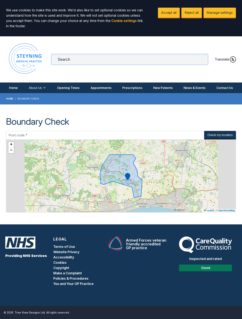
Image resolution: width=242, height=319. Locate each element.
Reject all (192, 13)
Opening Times (68, 88)
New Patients (163, 88)
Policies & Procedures (70, 278)
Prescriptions (132, 88)
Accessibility (63, 257)
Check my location (220, 135)
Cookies (60, 263)
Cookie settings (124, 21)
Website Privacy (66, 252)
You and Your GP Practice (73, 284)
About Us (37, 88)
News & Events (195, 88)
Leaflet (209, 210)
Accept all (169, 13)
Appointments (101, 88)
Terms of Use (64, 247)
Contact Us (224, 88)
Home (13, 88)
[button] (127, 176)
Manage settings (220, 13)
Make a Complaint (67, 273)
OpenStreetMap (226, 210)
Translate (225, 59)
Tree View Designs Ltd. (30, 312)
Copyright (61, 268)
